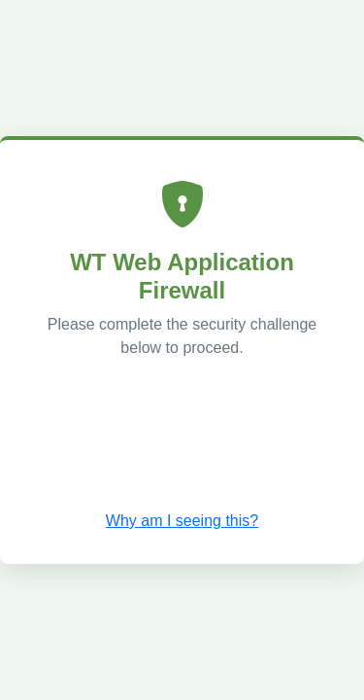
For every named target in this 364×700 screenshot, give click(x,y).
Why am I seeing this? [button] (182, 520)
